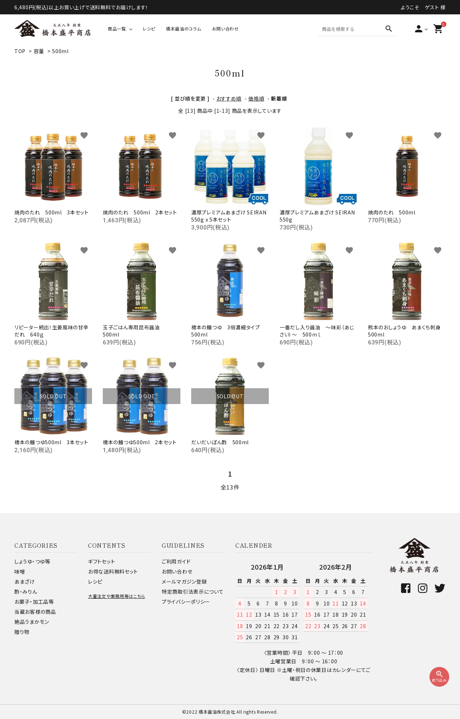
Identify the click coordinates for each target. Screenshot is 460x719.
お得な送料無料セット (113, 571)
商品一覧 (117, 28)
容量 (39, 51)
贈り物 (21, 631)
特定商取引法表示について (193, 591)
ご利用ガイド (176, 561)
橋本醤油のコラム (183, 28)
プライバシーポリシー (186, 601)
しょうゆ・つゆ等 (32, 561)
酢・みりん (25, 591)
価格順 (256, 98)
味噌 (19, 571)
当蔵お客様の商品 (35, 611)
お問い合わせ (225, 28)
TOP (20, 51)
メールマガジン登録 (184, 581)
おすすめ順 (229, 98)
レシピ (149, 28)
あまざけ (24, 581)
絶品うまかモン (31, 621)
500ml (60, 51)
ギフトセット (101, 561)
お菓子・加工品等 (34, 601)
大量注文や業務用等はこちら (116, 596)
